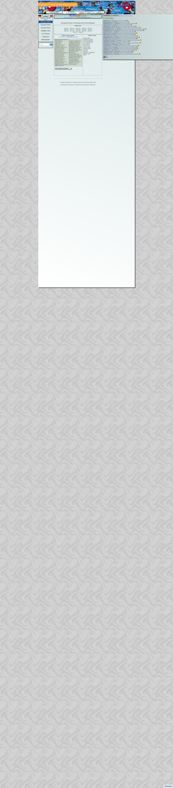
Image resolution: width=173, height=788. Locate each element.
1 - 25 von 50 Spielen (109, 18)
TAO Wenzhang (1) (73, 59)
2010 (78, 31)
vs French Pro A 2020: (119, 31)
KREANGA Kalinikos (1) (60, 61)
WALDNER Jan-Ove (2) (74, 61)
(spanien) (83, 16)
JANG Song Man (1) (60, 56)
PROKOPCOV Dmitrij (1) (75, 55)
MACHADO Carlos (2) (74, 44)
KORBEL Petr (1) (59, 60)
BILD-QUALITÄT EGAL (89, 12)
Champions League (88, 39)
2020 (84, 28)
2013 (90, 29)
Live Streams (46, 33)
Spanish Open (86, 53)
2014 (84, 29)
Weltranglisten (45, 39)
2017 (72, 29)
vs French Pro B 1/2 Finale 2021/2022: (124, 29)
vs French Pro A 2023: (115, 20)
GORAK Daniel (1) (59, 55)
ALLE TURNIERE (54, 12)
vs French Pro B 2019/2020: (121, 40)
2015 (78, 29)
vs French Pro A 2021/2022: (119, 26)
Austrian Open (86, 38)
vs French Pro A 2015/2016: (119, 47)
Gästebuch (45, 36)
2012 (66, 31)
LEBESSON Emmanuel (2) (61, 64)
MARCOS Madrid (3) (74, 46)
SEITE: (105, 56)
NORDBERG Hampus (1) (75, 50)
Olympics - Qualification (89, 52)
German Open (86, 47)
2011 (72, 31)
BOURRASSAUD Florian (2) (62, 39)
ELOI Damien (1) (59, 51)
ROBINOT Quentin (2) (74, 57)
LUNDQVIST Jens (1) (74, 43)
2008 (90, 31)
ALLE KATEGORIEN (71, 12)
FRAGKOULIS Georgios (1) (61, 52)
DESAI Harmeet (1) (59, 48)
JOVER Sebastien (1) (60, 59)
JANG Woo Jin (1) (59, 57)
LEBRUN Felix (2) (59, 65)
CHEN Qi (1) (58, 43)
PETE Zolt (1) (72, 52)
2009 (84, 31)
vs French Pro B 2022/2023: (117, 25)
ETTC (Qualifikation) (88, 42)
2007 (75, 32)
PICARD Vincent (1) (74, 54)
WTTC (84, 55)
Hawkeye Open (87, 48)
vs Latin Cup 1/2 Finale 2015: (121, 54)
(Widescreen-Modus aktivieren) (126, 15)
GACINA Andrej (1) (59, 54)
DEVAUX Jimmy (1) (59, 50)
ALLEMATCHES (99, 12)
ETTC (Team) (86, 43)
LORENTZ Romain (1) (74, 42)
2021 (78, 28)
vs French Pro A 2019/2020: (118, 34)
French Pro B (86, 46)
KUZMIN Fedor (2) (59, 63)
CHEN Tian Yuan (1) (60, 44)
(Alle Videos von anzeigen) (68, 37)
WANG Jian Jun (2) (73, 63)
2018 (66, 29)
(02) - (107, 57)
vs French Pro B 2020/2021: (119, 33)
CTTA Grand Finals (88, 40)
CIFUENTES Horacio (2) (61, 47)
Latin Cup (85, 49)
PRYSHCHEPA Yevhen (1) (75, 56)
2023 (66, 28)
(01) (104, 57)
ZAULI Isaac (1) (73, 64)
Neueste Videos (45, 28)
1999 (81, 32)
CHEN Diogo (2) (59, 41)
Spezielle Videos (46, 25)
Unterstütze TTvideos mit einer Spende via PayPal (58, 5)
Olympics (85, 51)
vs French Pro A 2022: (119, 23)
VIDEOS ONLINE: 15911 (45, 19)
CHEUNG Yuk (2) (59, 46)
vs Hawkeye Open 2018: (115, 44)
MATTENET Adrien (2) (74, 48)
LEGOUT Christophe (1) (75, 41)
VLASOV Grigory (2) (74, 60)
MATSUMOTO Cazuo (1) (75, 47)
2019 (90, 28)
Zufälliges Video (45, 31)
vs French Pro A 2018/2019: (115, 41)
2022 (72, 28)
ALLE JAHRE (81, 12)
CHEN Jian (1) (58, 42)
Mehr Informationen (69, 17)
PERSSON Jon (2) (73, 51)
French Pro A (86, 44)
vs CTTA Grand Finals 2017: (120, 45)
